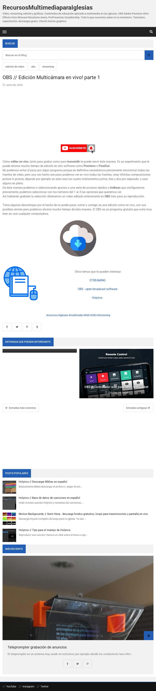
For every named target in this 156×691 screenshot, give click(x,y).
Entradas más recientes (20, 407)
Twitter (43, 686)
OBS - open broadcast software (97, 289)
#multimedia (76, 315)
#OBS (93, 315)
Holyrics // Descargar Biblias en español (43, 481)
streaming (48, 66)
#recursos (52, 315)
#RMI (86, 315)
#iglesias (63, 315)
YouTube (9, 686)
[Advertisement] (78, 440)
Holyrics (97, 297)
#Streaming (103, 315)
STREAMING (98, 280)
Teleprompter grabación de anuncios (37, 647)
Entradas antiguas (138, 407)
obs (33, 66)
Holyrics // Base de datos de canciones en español (49, 497)
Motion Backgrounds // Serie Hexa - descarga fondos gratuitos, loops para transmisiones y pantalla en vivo (83, 514)
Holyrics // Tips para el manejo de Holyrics (44, 530)
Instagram (26, 686)
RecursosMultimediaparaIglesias (48, 7)
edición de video (14, 66)
